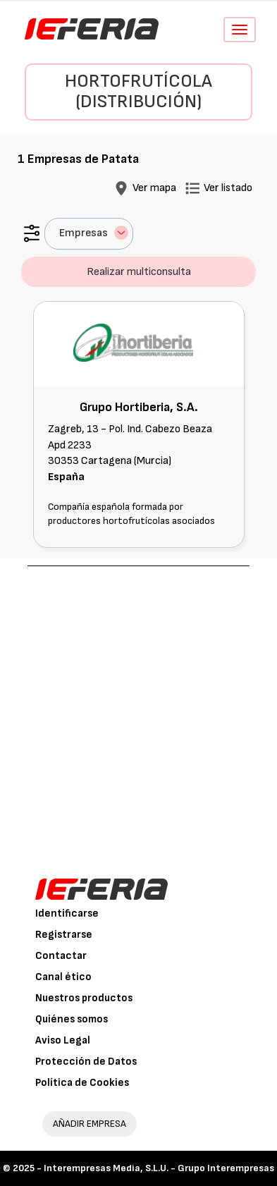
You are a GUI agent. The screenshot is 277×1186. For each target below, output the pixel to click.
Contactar (61, 955)
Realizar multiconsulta (139, 272)
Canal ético (63, 977)
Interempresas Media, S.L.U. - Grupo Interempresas (159, 1168)
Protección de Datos (86, 1061)
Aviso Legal (62, 1040)
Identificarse (67, 913)
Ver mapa (154, 188)
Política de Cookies (82, 1082)
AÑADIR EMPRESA (89, 1124)
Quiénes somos (71, 1019)
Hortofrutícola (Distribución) (138, 92)
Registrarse (63, 934)
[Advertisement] (138, 711)
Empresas (93, 233)
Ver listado (228, 188)
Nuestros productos (84, 998)
